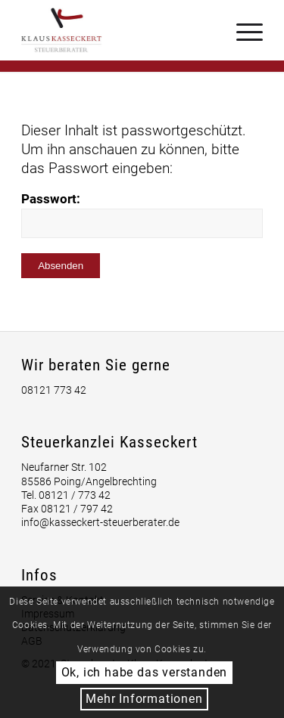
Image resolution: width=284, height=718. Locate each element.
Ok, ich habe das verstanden (144, 672)
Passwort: (142, 214)
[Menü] (242, 30)
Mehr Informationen (144, 699)
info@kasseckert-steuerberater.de (100, 522)
